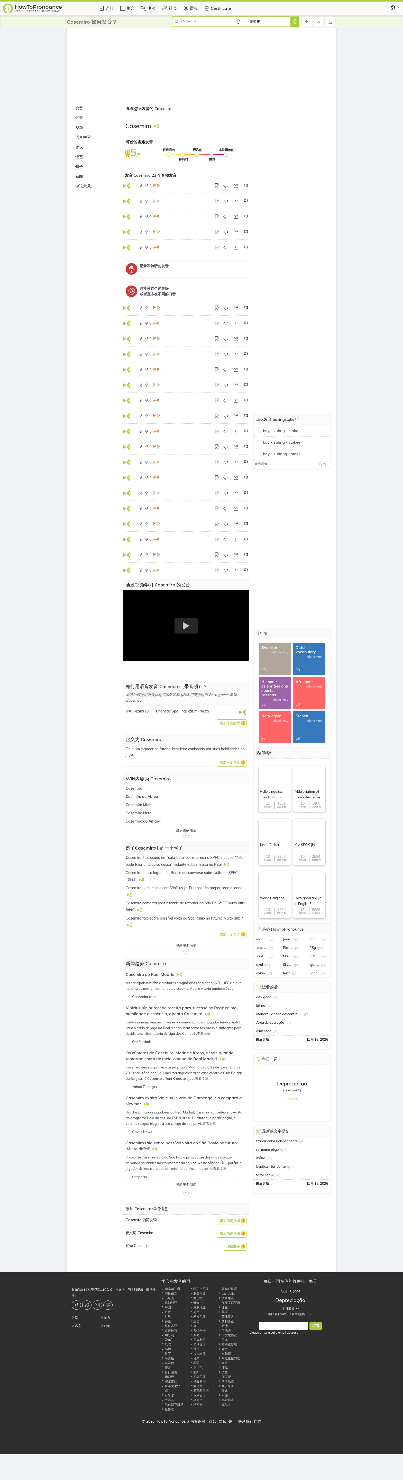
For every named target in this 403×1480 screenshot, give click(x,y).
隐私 (222, 1421)
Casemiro (134, 788)
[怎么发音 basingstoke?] (298, 420)
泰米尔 (167, 1395)
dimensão (263, 1031)
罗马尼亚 (198, 1377)
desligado (263, 997)
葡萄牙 (167, 1377)
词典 (106, 8)
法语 (194, 1321)
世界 (166, 1316)
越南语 (196, 1404)
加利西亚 (226, 1321)
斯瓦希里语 (199, 1391)
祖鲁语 (167, 1409)
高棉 (166, 1349)
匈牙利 (167, 1335)
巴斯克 (167, 1298)
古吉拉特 (169, 1330)
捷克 (223, 1307)
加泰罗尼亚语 (229, 1303)
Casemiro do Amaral (143, 821)
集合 (127, 8)
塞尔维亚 (169, 1381)
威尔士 (224, 1404)
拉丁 (166, 1354)
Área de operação (270, 1022)
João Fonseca (314, 939)
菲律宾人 (226, 1316)
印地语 (224, 1330)
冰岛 (194, 1335)
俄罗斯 (224, 1377)
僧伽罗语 (198, 1381)
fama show (264, 1175)
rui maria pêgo (267, 1149)
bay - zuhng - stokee (281, 442)
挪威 (223, 1367)
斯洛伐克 (226, 1381)
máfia (260, 1158)
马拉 (223, 1363)
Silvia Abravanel (288, 964)
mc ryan (261, 939)
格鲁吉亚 (169, 1326)
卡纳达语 (198, 1344)
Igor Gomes (314, 964)
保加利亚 (169, 1303)
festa (287, 973)
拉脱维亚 (198, 1354)
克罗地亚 (198, 1307)
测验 (148, 8)
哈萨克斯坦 (227, 1344)
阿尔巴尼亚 (199, 1289)
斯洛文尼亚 (170, 1386)
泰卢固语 (198, 1395)
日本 (223, 1340)
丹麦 (166, 1312)
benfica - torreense (271, 1166)
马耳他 (167, 1363)
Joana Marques (288, 939)
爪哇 (166, 1344)
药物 (105, 1326)
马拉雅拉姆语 (229, 1358)
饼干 (232, 1421)
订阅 (315, 1326)
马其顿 (167, 1358)
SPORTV (314, 956)
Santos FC (314, 973)
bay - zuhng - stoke (280, 430)
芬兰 (166, 1321)
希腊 (223, 1326)
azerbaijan (227, 1293)
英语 (223, 1312)
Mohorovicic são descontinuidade (279, 1014)
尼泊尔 (196, 1367)
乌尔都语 (226, 1400)
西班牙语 (226, 1386)
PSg (312, 948)
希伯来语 (198, 1330)
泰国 (223, 1395)
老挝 (223, 1349)
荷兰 (194, 1312)
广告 (257, 1421)
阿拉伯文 (169, 1293)
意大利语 (198, 1340)
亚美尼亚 (198, 1293)
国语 (194, 1363)
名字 (76, 1326)
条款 (212, 1421)
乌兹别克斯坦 (172, 1404)
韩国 (194, 1349)
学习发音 (292, 1098)
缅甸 (194, 1303)
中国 (166, 1307)
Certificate (217, 8)
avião (260, 973)
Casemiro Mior (138, 805)
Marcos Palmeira (288, 956)
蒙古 (166, 1367)
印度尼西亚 (227, 1335)
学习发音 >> (290, 1308)
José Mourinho (261, 948)
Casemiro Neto (138, 813)
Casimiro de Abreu (142, 796)
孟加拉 (196, 1298)
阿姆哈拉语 (227, 1289)
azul (259, 964)
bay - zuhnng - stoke (281, 453)
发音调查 (261, 464)
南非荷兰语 (170, 1289)
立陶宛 (224, 1354)
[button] (231, 723)
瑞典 (223, 1391)
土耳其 (167, 1400)
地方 (105, 1317)
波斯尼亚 (226, 1298)
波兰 (223, 1372)
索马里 (196, 1386)
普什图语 (169, 1372)
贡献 (190, 8)
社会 (169, 8)
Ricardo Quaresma (288, 948)
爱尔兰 (167, 1340)
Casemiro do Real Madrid (151, 974)
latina (260, 1005)
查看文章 (203, 1033)
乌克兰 (196, 1400)
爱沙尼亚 (198, 1316)
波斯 (194, 1372)
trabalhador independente (277, 1141)
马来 (194, 1358)
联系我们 (245, 1421)
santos (261, 956)
